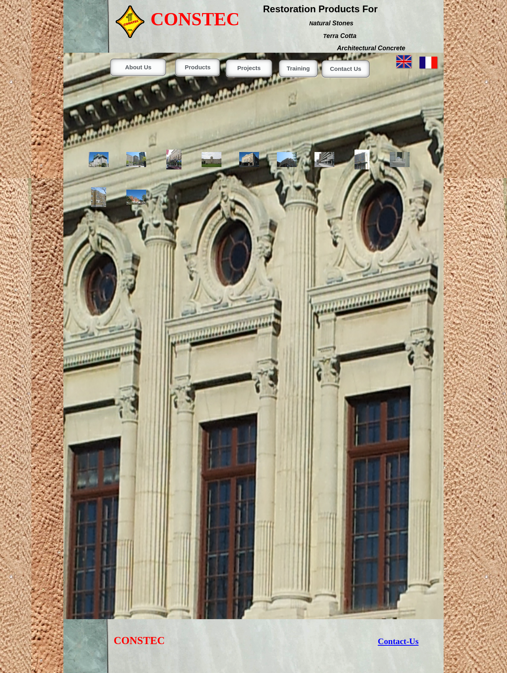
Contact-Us (398, 641)
